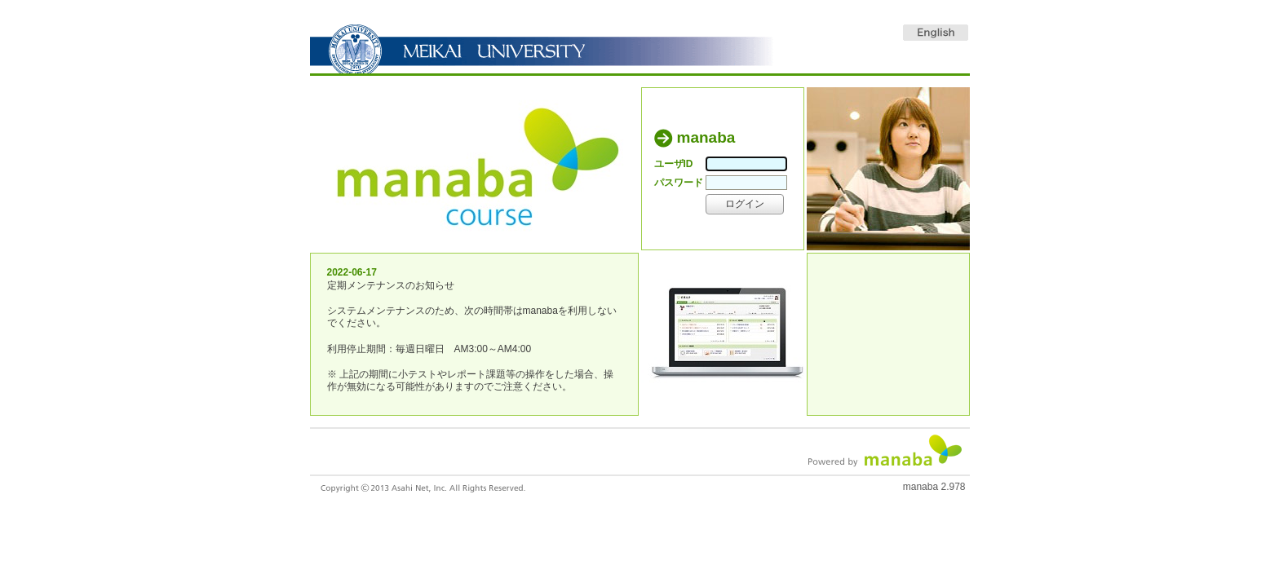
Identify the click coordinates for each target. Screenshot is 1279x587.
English (935, 32)
